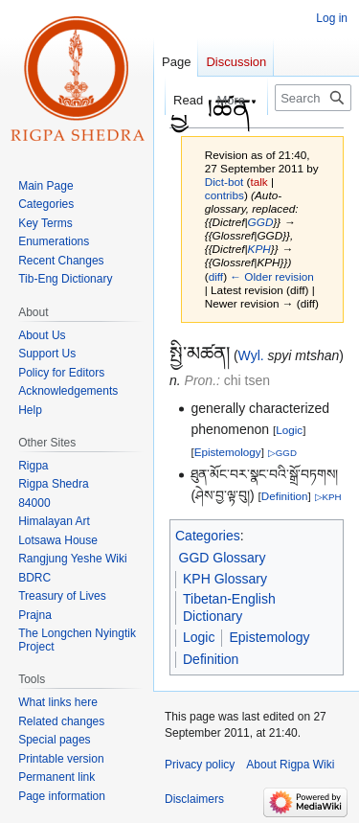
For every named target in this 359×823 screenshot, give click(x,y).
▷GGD (282, 452)
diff (216, 276)
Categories (207, 535)
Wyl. (251, 355)
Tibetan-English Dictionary (229, 607)
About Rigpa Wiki (290, 764)
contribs (224, 195)
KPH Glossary (225, 578)
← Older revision (272, 276)
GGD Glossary (222, 557)
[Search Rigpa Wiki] (313, 97)
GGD (261, 222)
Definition (284, 496)
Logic (289, 429)
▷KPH (328, 497)
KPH (259, 248)
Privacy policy (200, 764)
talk (258, 181)
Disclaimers (194, 799)
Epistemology (227, 452)
